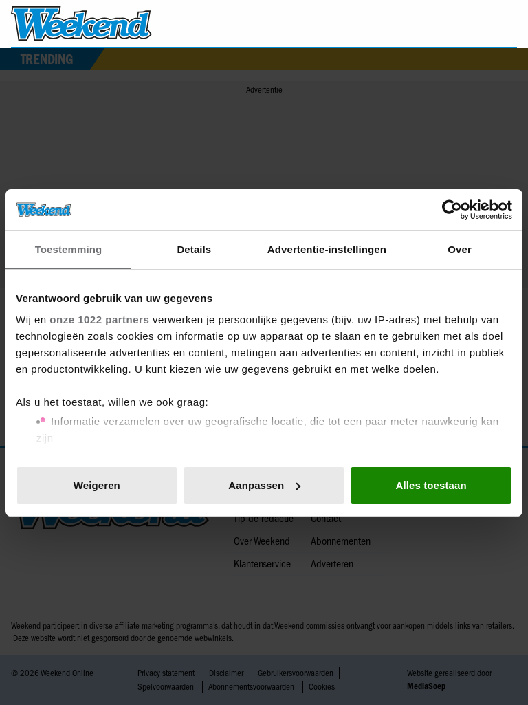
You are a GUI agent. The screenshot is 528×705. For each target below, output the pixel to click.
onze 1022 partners (99, 319)
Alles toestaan (431, 485)
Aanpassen (264, 485)
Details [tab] (194, 249)
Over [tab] (460, 249)
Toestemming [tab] (68, 249)
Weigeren (97, 485)
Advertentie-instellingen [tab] (326, 249)
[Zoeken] (506, 24)
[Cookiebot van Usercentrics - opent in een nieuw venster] (452, 209)
